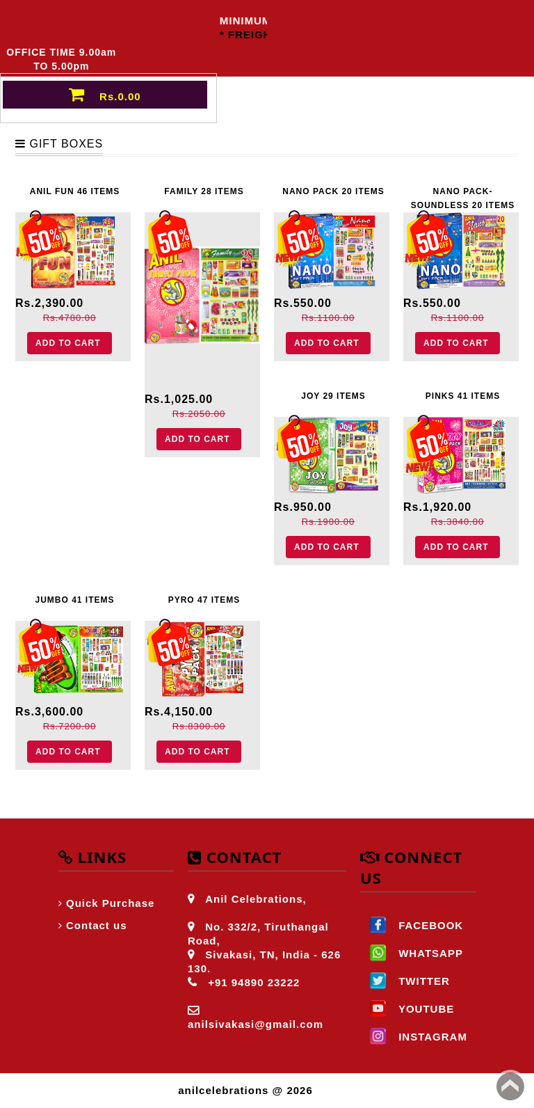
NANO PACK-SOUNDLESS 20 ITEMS (463, 196)
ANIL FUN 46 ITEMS (75, 191)
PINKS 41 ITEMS (463, 396)
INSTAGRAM (413, 1037)
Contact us (96, 925)
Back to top (510, 1086)
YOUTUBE (407, 1009)
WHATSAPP (411, 953)
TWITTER (405, 981)
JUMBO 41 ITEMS (74, 600)
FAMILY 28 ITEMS (203, 191)
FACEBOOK (411, 925)
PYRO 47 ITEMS (204, 600)
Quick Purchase (110, 903)
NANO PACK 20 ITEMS (333, 191)
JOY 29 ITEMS (333, 396)
